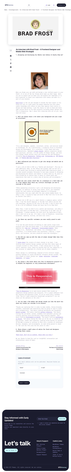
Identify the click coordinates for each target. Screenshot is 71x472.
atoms (41, 256)
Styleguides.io (50, 156)
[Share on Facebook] (11, 56)
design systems (20, 312)
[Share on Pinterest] (11, 63)
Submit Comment (24, 382)
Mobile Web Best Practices (30, 157)
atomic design (38, 151)
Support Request (42, 454)
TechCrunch (35, 228)
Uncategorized (13, 9)
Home (5, 9)
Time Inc (27, 228)
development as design (33, 317)
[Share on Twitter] (11, 60)
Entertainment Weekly (46, 228)
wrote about (21, 242)
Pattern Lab (40, 156)
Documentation (41, 452)
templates (19, 258)
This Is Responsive (29, 156)
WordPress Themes (58, 444)
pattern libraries (46, 312)
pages (28, 258)
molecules (47, 256)
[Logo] (9, 5)
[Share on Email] (11, 71)
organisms (54, 256)
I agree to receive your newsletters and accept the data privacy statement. (51, 423)
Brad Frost (19, 102)
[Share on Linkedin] (11, 67)
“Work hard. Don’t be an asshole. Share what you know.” (34, 334)
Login (48, 5)
